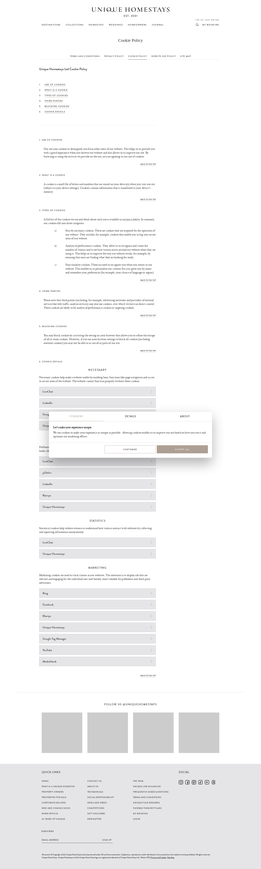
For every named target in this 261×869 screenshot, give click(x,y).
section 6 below (131, 219)
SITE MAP (185, 56)
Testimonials (95, 791)
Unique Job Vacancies (147, 786)
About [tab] (185, 416)
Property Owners (53, 791)
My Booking (140, 813)
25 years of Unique (53, 818)
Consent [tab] (76, 416)
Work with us (50, 813)
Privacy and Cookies (158, 857)
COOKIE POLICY (137, 56)
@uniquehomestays (140, 704)
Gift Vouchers (96, 813)
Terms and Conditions (147, 797)
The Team (138, 781)
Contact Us (94, 781)
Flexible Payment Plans (147, 808)
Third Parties (54, 100)
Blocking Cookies (57, 106)
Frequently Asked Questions (151, 791)
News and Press (97, 802)
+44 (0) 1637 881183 (207, 20)
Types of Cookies (56, 95)
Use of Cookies (55, 84)
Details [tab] (130, 416)
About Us (93, 786)
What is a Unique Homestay (58, 786)
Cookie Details (55, 111)
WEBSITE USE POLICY (163, 56)
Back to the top (148, 164)
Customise (130, 449)
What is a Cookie (56, 90)
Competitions (95, 808)
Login (136, 818)
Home (45, 781)
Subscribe (47, 831)
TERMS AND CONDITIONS (85, 56)
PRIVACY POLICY (114, 56)
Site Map (170, 857)
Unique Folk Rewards (146, 802)
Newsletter (94, 818)
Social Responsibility (100, 797)
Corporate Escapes (54, 802)
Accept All (182, 449)
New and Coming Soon (56, 808)
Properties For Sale (54, 797)
